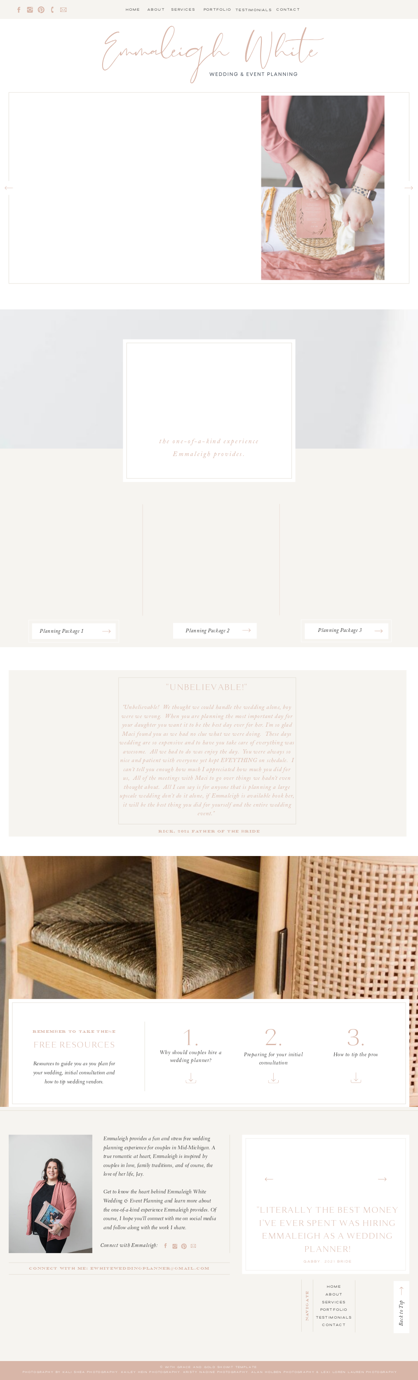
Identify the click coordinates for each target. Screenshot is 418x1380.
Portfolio (334, 1309)
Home (334, 1286)
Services (334, 1301)
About (334, 1294)
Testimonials (334, 1317)
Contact (334, 1324)
